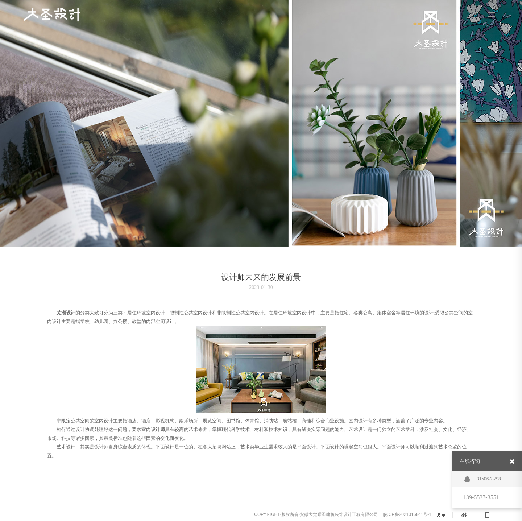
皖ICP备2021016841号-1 (407, 514)
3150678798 (482, 479)
